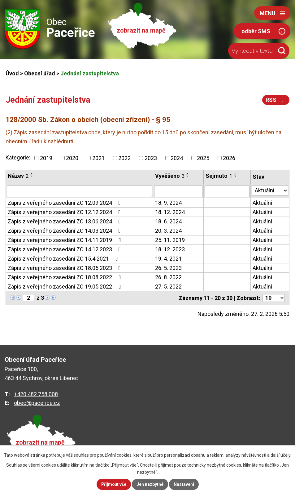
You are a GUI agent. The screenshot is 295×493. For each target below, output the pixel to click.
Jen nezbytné (150, 484)
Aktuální (262, 202)
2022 (124, 158)
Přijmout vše (114, 484)
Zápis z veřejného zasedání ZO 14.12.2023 (65, 249)
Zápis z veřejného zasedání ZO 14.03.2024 (65, 230)
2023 (151, 158)
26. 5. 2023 (168, 268)
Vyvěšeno (169, 176)
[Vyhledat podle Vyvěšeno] (178, 191)
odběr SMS (255, 31)
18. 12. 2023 (170, 249)
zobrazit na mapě (141, 30)
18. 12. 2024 (170, 212)
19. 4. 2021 (168, 258)
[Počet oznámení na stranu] (273, 298)
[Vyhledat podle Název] (79, 191)
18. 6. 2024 (168, 221)
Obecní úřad (39, 73)
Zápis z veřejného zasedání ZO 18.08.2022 (65, 277)
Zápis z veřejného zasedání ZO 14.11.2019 (65, 240)
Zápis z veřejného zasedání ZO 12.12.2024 (65, 212)
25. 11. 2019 (170, 240)
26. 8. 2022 (168, 277)
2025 (203, 158)
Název (18, 176)
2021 (98, 158)
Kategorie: (18, 157)
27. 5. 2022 (168, 286)
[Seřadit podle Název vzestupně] (31, 174)
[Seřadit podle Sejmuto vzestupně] (235, 174)
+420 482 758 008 (36, 394)
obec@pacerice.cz (37, 403)
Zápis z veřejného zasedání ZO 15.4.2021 (64, 258)
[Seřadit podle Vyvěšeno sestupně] (187, 176)
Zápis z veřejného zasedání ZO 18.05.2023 (65, 268)
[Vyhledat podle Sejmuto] (227, 191)
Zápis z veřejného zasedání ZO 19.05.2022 (65, 286)
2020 (72, 158)
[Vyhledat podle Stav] (270, 190)
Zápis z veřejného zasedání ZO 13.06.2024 (65, 221)
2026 (229, 158)
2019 (46, 158)
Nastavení (184, 484)
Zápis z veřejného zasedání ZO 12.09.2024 (65, 202)
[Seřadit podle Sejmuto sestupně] (235, 176)
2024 (177, 158)
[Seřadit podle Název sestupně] (31, 176)
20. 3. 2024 (168, 230)
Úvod (12, 73)
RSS (276, 99)
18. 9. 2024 (168, 202)
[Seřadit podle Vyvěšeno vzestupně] (187, 174)
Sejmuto (219, 176)
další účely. (281, 455)
